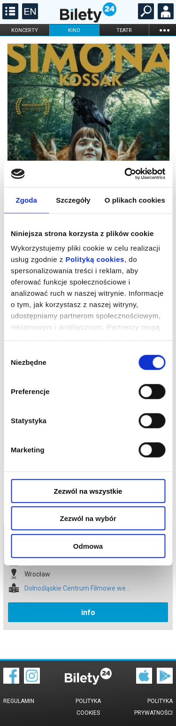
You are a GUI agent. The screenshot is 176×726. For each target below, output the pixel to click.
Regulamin (18, 701)
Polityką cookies (94, 259)
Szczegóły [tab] (73, 200)
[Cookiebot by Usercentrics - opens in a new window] (125, 174)
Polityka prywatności (153, 707)
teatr (124, 30)
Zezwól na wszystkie (88, 491)
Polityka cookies (88, 707)
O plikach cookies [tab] (135, 200)
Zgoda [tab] (26, 200)
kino (74, 30)
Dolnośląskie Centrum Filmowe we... (77, 588)
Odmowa (88, 546)
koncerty (24, 30)
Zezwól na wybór (88, 518)
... (164, 29)
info (88, 612)
